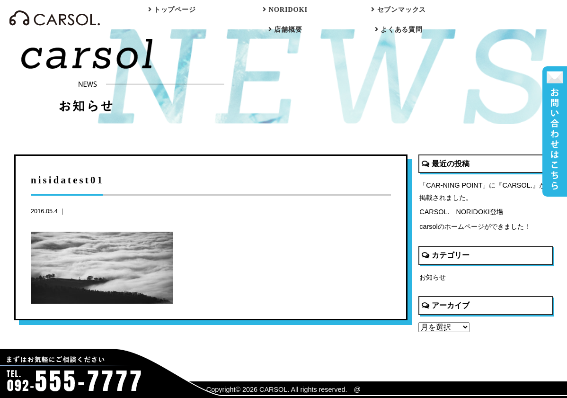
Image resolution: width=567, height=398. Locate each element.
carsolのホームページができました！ (474, 226)
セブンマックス (398, 9)
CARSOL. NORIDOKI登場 (461, 212)
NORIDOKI (285, 9)
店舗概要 (285, 29)
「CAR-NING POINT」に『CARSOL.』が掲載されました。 (482, 191)
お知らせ (432, 277)
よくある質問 (399, 29)
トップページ (172, 9)
